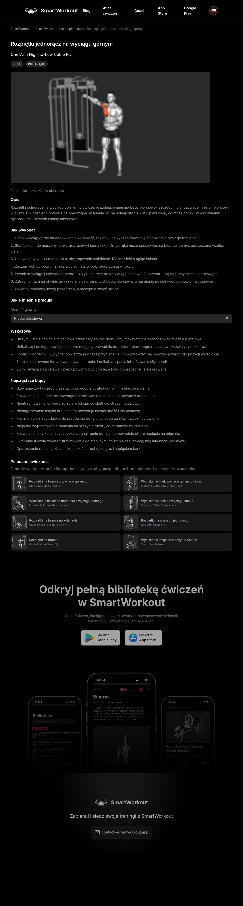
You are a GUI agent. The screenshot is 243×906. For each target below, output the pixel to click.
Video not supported (110, 127)
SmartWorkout (21, 29)
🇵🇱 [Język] (213, 10)
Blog (86, 10)
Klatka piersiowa (71, 29)
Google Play (190, 11)
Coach (139, 10)
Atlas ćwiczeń (110, 11)
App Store (162, 11)
